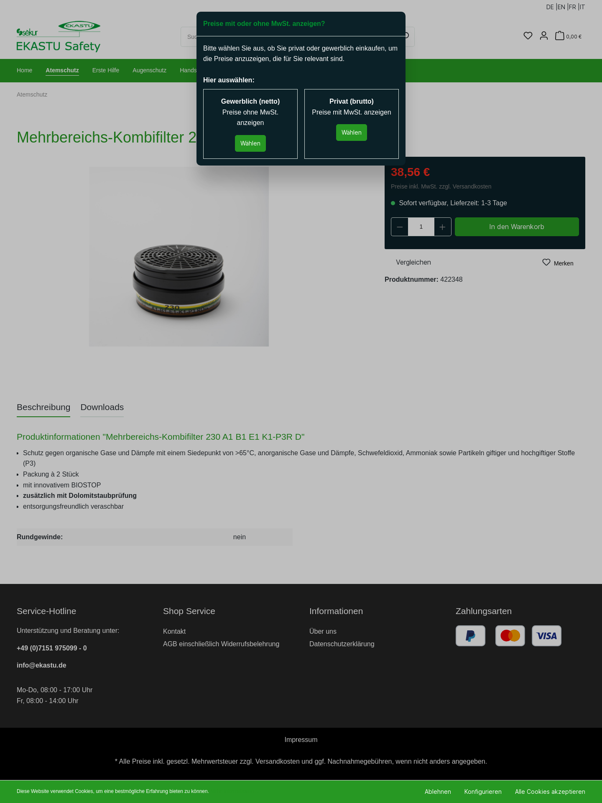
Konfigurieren (483, 791)
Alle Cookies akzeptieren (550, 791)
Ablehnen (438, 791)
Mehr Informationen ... (234, 791)
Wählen (250, 143)
